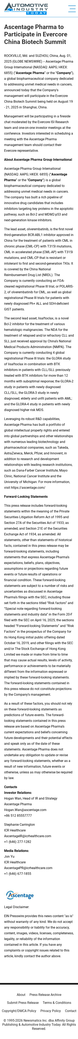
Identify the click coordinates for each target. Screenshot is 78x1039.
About (21, 995)
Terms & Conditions (57, 1003)
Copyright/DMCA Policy (19, 1011)
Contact (70, 1011)
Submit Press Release (23, 1003)
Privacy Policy (50, 1011)
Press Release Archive (45, 995)
